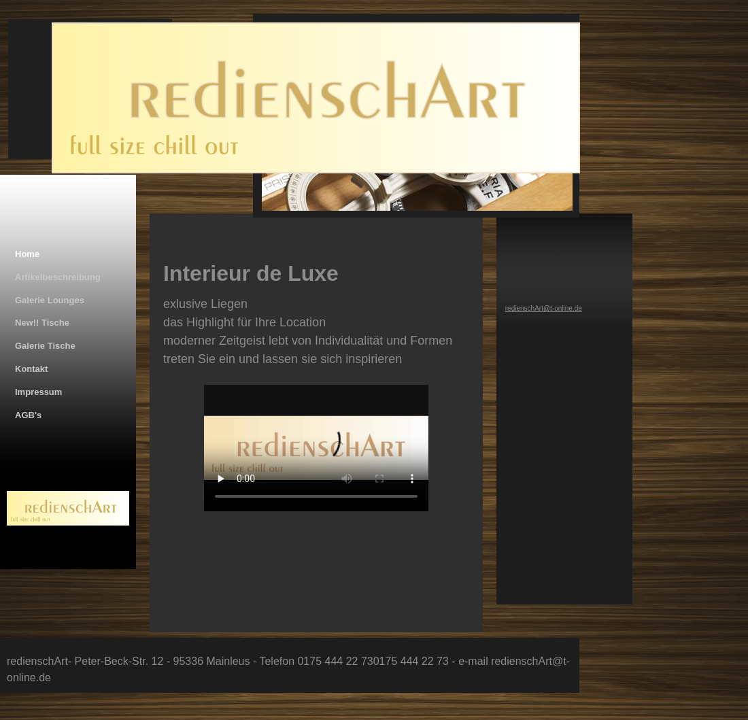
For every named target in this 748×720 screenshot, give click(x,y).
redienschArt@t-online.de (543, 308)
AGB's (28, 415)
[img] (304, 121)
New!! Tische (42, 323)
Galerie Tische (45, 346)
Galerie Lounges (49, 300)
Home (27, 254)
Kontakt (31, 369)
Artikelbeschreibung (58, 277)
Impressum (38, 392)
